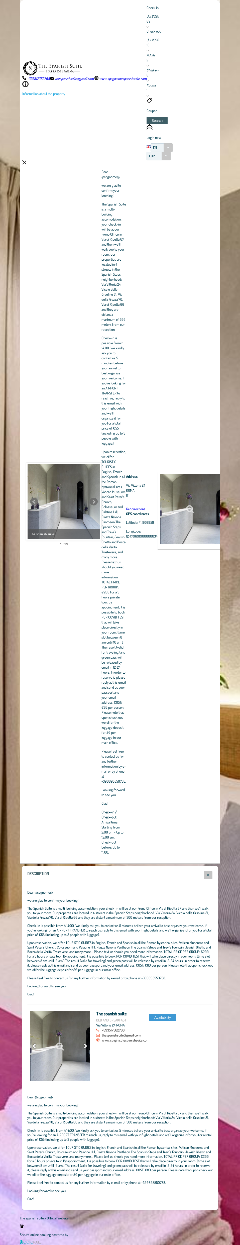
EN (155, 147)
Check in (153, 7)
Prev (34, 502)
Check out (154, 31)
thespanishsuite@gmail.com (121, 1035)
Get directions (163, 508)
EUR (152, 156)
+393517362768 (113, 1030)
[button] (157, 120)
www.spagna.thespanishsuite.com (125, 1040)
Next (121, 502)
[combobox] (162, 147)
